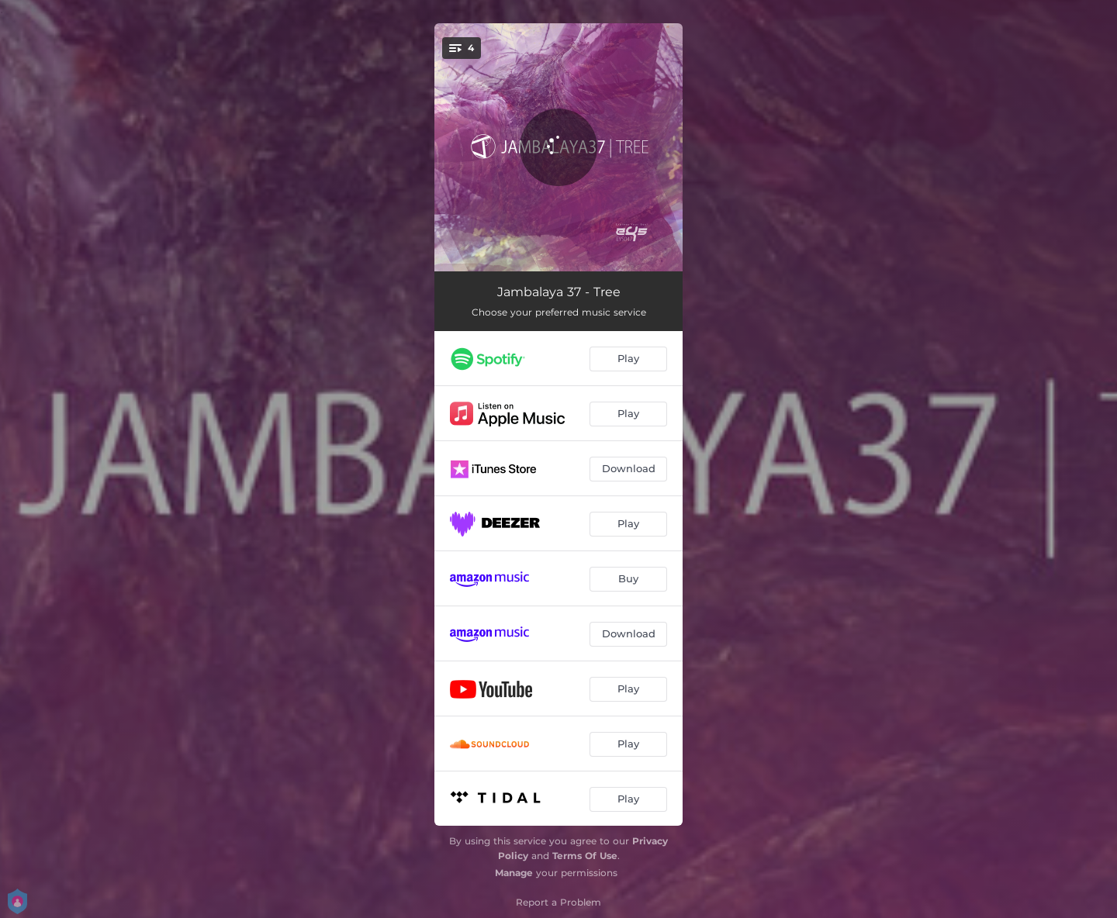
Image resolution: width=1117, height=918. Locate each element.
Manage (514, 872)
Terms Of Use (584, 855)
